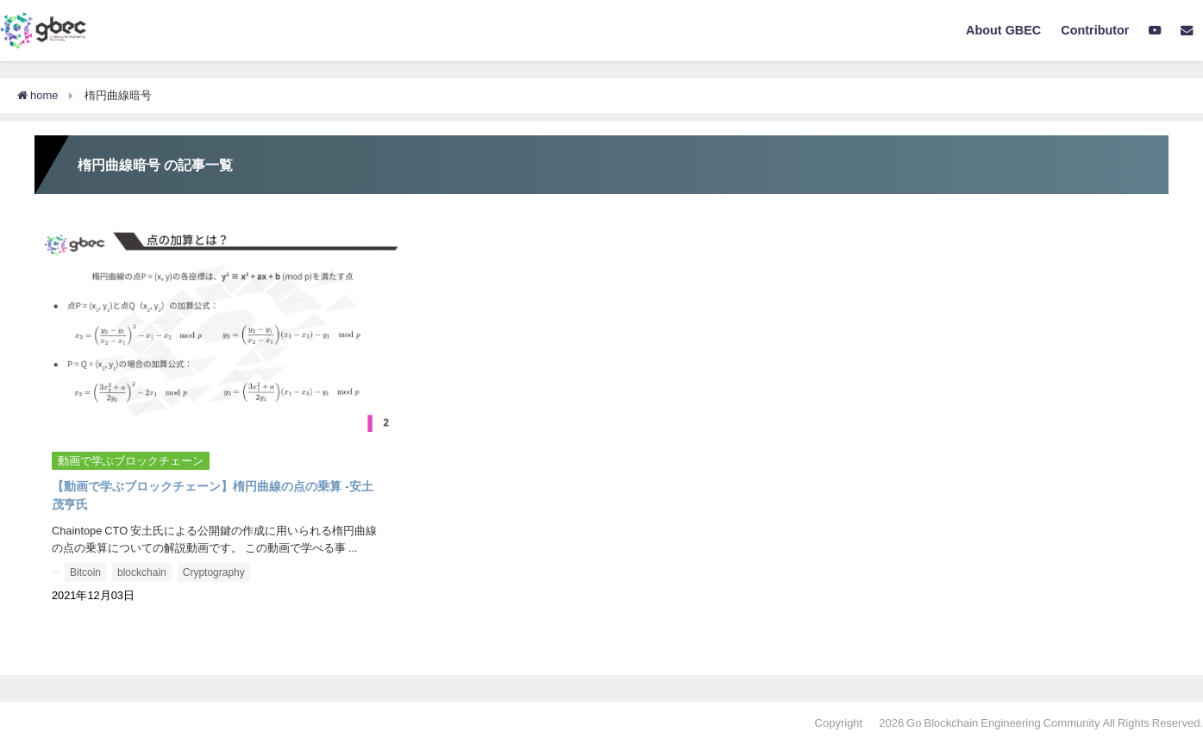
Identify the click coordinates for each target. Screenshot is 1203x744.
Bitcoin (85, 572)
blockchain (141, 572)
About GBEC (1003, 30)
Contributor (1095, 30)
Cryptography (214, 572)
